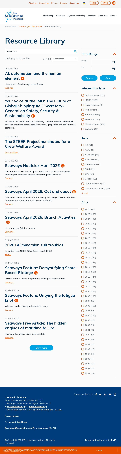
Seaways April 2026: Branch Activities (40, 219)
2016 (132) (90, 260)
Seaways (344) (92, 122)
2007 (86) (90, 303)
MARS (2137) (91, 103)
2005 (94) (90, 313)
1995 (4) (89, 361)
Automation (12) (93, 167)
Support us (74, 3)
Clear (108, 80)
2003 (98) (90, 323)
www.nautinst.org (38, 409)
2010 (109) (90, 289)
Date (84, 205)
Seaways (9, 181)
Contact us (43, 3)
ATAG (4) (89, 152)
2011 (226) (90, 284)
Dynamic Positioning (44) (97, 191)
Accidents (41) (92, 157)
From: (84, 63)
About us (32, 3)
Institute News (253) (95, 98)
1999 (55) (90, 342)
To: (82, 70)
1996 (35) (90, 357)
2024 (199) (90, 221)
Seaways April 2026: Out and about (38, 193)
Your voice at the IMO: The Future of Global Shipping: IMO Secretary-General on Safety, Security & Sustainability (38, 111)
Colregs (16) (91, 181)
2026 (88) (90, 212)
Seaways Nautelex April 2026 (32, 168)
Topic (85, 141)
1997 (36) (90, 352)
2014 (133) (90, 270)
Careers (63, 3)
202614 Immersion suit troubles (34, 247)
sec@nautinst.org (16, 409)
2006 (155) (90, 308)
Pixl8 (113, 442)
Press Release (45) (94, 107)
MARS (8, 257)
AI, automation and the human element (33, 78)
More (113, 15)
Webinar (9, 90)
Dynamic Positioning (76, 15)
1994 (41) (90, 366)
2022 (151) (90, 231)
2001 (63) (90, 332)
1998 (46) (90, 347)
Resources (103, 15)
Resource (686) (92, 117)
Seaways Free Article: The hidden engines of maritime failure (36, 328)
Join (94, 3)
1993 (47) (90, 371)
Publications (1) (92, 112)
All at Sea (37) (92, 162)
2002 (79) (90, 328)
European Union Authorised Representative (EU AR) (30, 430)
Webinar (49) (91, 132)
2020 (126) (90, 241)
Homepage (24, 29)
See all (84, 195)
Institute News (11, 155)
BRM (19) (89, 172)
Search (89, 80)
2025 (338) (90, 217)
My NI (105, 3)
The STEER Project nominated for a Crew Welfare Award (37, 146)
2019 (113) (90, 245)
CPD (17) (89, 176)
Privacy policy (12, 418)
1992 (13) (90, 376)
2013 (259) (90, 275)
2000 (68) (90, 337)
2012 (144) (90, 279)
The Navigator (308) (95, 127)
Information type (93, 91)
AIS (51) (89, 148)
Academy (92, 15)
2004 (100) (90, 318)
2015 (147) (90, 265)
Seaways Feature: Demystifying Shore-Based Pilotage (41, 273)
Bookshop (60, 15)
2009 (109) (90, 294)
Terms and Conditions (16, 424)
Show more (41, 350)
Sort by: (47, 61)
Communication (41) (95, 186)
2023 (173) (90, 226)
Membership (48, 15)
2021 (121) (90, 236)
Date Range (89, 56)
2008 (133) (90, 299)
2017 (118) (90, 255)
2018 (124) (90, 250)
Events (54, 3)
